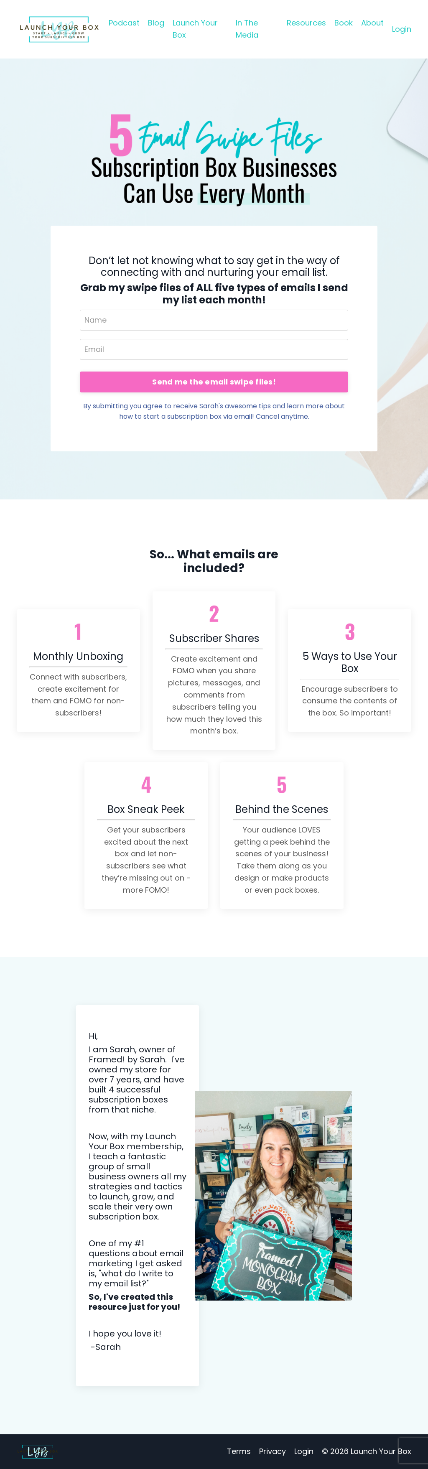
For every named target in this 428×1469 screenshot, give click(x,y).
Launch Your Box (195, 29)
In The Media (247, 29)
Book (343, 23)
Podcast (124, 23)
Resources (306, 23)
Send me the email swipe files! (214, 382)
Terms (239, 1451)
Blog (156, 23)
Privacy (272, 1451)
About (372, 23)
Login (401, 29)
